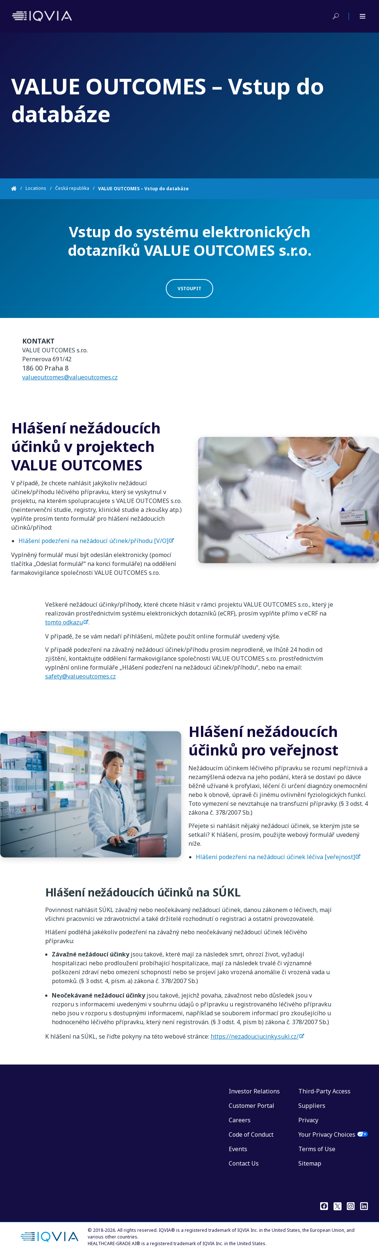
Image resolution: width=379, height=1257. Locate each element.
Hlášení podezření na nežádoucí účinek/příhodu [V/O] (93, 548)
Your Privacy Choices (326, 1134)
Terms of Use (316, 1149)
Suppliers (311, 1106)
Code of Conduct (251, 1134)
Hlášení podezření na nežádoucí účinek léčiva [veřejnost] (275, 864)
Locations (36, 188)
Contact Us (244, 1163)
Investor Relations (254, 1091)
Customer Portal (251, 1106)
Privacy (308, 1120)
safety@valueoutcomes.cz (80, 676)
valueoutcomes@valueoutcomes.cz (70, 385)
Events (238, 1149)
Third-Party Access (324, 1091)
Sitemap (309, 1163)
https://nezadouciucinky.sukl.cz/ (255, 1036)
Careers (240, 1120)
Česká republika (72, 188)
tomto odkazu (64, 622)
